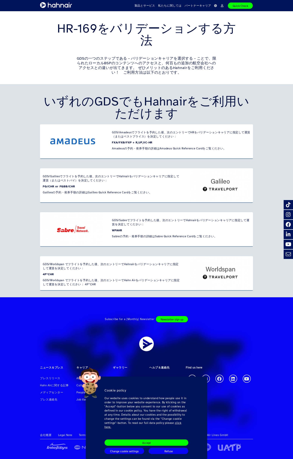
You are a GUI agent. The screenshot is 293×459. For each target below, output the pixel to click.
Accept (146, 443)
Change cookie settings (124, 451)
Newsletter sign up (172, 319)
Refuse (168, 451)
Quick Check (240, 6)
